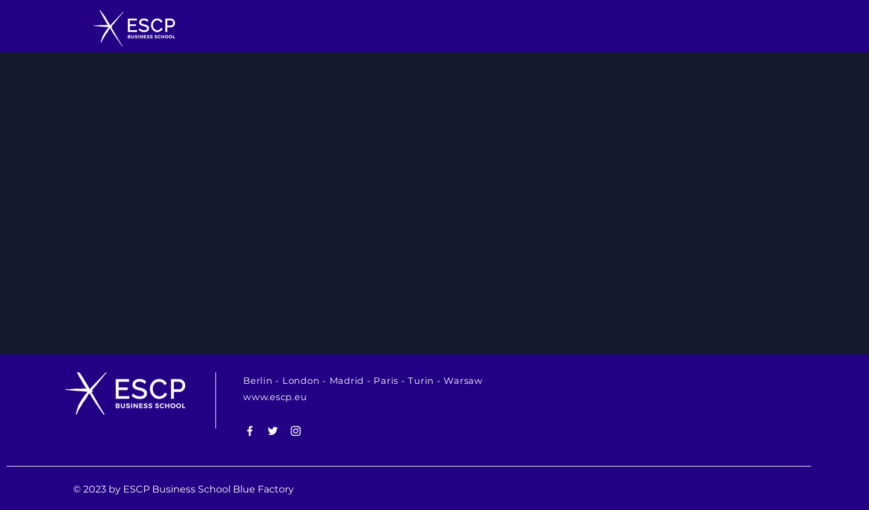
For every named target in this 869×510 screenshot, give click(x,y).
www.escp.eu (275, 397)
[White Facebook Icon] (249, 431)
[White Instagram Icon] (295, 431)
